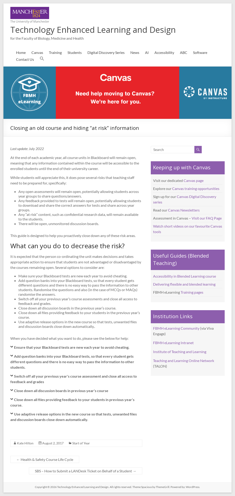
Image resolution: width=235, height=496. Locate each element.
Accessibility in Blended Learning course (184, 276)
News (134, 52)
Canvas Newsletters (184, 210)
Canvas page (194, 180)
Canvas (37, 52)
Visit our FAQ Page (207, 218)
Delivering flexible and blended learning (184, 284)
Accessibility (164, 52)
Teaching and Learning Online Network (183, 360)
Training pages (192, 292)
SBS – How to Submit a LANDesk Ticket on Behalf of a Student (85, 471)
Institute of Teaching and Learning (179, 351)
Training (55, 52)
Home (21, 52)
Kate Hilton (25, 443)
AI (147, 52)
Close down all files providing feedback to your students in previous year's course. (72, 402)
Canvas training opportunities (195, 188)
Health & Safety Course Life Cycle (44, 459)
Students (74, 52)
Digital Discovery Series (106, 52)
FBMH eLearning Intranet (173, 342)
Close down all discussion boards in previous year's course (61, 390)
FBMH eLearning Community (176, 328)
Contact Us (25, 59)
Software (200, 52)
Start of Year (81, 443)
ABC (183, 52)
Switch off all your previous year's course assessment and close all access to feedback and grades (73, 379)
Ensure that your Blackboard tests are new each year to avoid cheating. (71, 347)
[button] (42, 59)
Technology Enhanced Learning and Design (93, 29)
